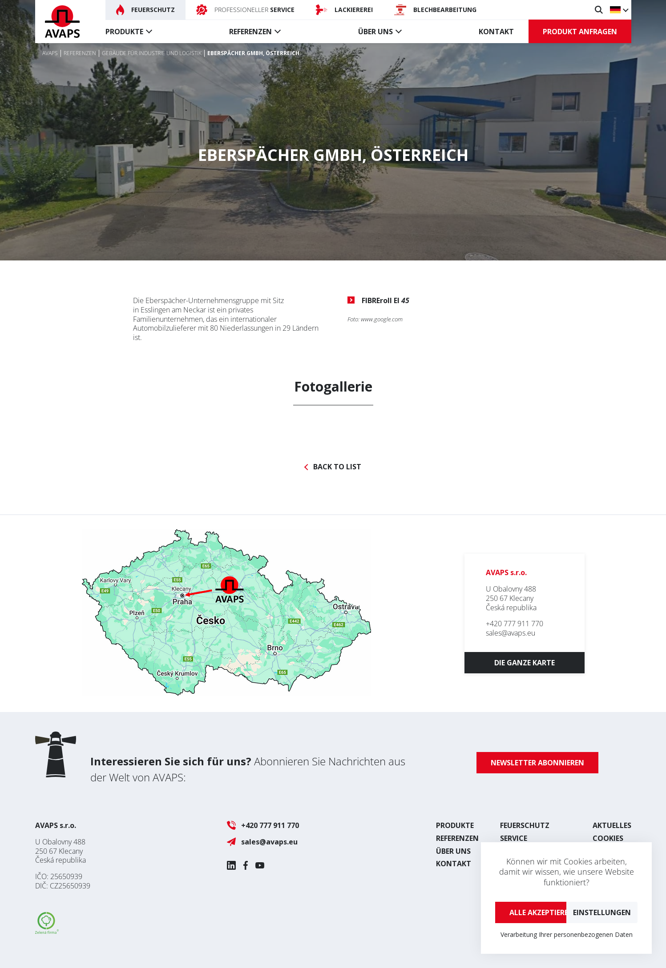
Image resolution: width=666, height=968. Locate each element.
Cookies (608, 838)
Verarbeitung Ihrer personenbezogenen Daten (567, 934)
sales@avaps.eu (510, 633)
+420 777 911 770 (514, 623)
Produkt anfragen (580, 31)
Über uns (375, 31)
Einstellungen (602, 912)
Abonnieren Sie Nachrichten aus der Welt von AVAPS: (247, 769)
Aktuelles (612, 825)
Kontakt (496, 31)
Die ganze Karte (524, 663)
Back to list (337, 467)
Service (513, 838)
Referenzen (250, 31)
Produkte (124, 31)
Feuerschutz (524, 825)
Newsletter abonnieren (537, 763)
